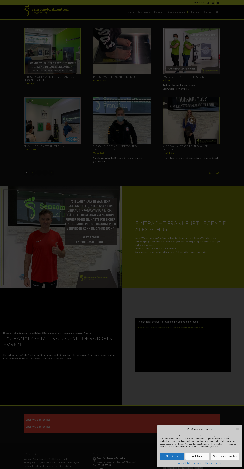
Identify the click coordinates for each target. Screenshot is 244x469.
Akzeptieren (171, 456)
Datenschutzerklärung (202, 463)
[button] (237, 429)
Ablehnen (197, 456)
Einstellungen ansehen (225, 456)
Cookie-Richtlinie (183, 463)
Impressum (218, 463)
